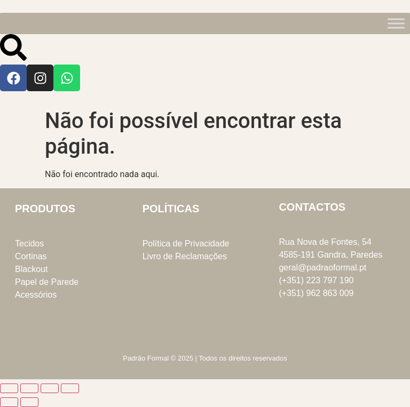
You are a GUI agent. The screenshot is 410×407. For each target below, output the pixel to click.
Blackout (31, 269)
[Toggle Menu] (396, 23)
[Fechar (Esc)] (70, 388)
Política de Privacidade (186, 243)
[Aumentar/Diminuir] (9, 388)
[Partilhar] (50, 388)
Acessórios (36, 294)
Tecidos (29, 243)
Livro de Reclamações (185, 256)
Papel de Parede (46, 281)
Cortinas (31, 256)
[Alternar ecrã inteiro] (29, 388)
